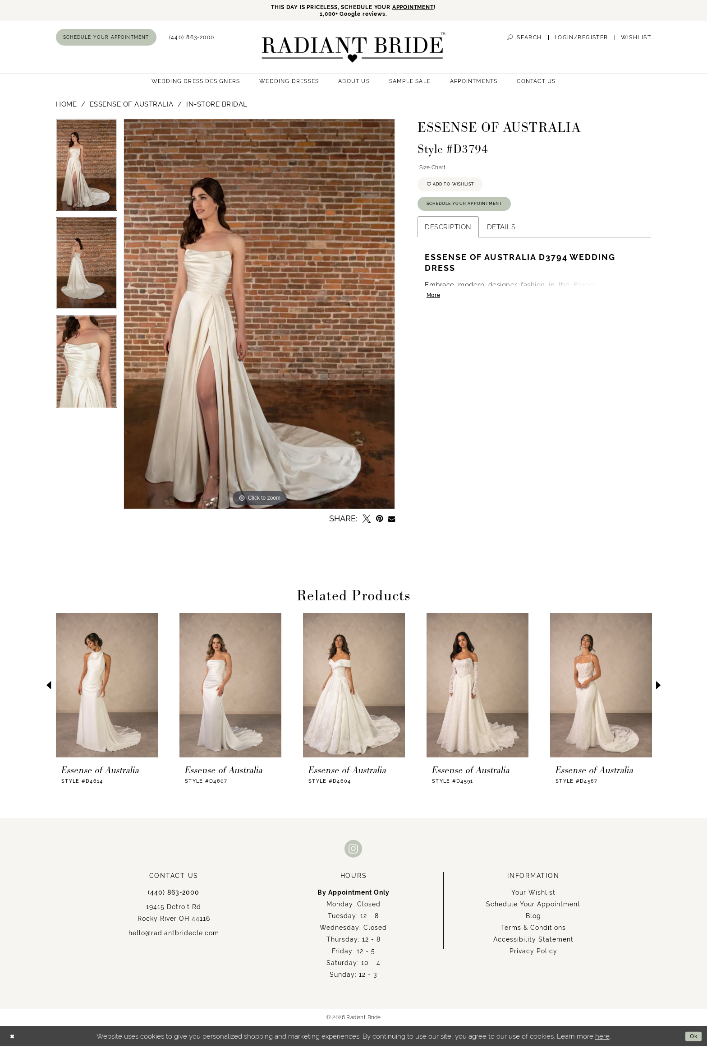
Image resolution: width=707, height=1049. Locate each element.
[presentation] (107, 688)
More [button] (435, 311)
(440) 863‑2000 (173, 895)
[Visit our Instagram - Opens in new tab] (353, 851)
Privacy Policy (533, 954)
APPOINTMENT (428, 8)
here (602, 1039)
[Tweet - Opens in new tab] (367, 522)
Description (448, 240)
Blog (533, 919)
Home (66, 107)
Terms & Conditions (533, 930)
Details (501, 240)
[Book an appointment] (106, 40)
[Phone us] (192, 40)
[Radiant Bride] (353, 50)
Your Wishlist (533, 895)
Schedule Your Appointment (474, 215)
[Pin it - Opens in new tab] (379, 522)
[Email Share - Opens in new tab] (391, 521)
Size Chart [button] (436, 172)
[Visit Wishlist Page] (636, 40)
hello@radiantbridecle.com (174, 936)
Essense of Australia (132, 107)
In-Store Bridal (217, 107)
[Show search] (524, 40)
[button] (581, 40)
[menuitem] (106, 40)
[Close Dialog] (13, 1039)
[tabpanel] (86, 171)
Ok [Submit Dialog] (692, 1039)
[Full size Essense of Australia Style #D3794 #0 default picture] (259, 317)
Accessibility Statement (533, 942)
